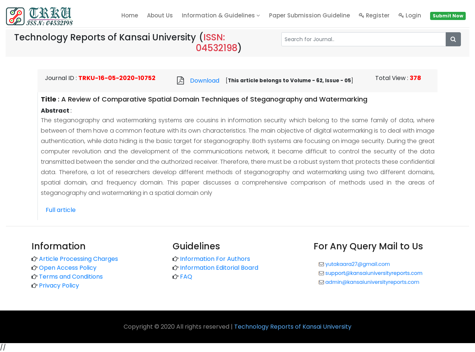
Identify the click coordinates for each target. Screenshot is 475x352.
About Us (160, 15)
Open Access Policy (67, 267)
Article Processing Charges (78, 259)
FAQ (186, 276)
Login (410, 15)
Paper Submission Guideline (309, 15)
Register (374, 15)
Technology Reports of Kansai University (292, 326)
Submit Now (448, 16)
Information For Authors (215, 259)
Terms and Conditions (71, 276)
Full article (61, 210)
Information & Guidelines (221, 15)
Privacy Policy (59, 285)
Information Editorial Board (219, 267)
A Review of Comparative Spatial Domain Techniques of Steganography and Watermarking (214, 99)
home (129, 15)
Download (204, 80)
